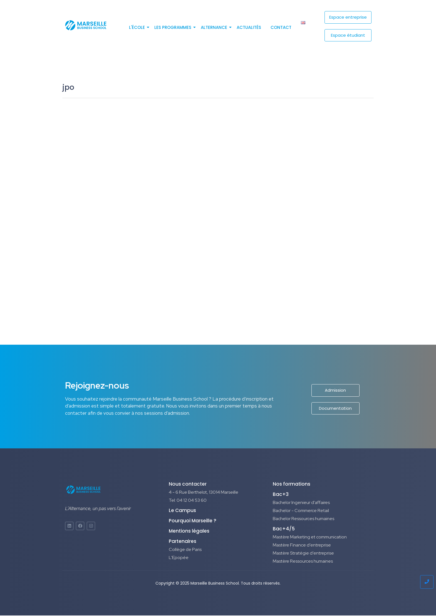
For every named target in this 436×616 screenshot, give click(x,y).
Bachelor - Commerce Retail (301, 511)
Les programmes (173, 27)
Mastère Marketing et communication (310, 538)
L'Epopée (179, 558)
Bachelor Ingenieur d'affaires (301, 503)
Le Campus (182, 511)
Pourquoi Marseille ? (192, 521)
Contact (281, 27)
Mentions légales (189, 531)
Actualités (249, 27)
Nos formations (291, 484)
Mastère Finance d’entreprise (302, 546)
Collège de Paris (185, 550)
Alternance (215, 27)
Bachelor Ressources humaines (303, 519)
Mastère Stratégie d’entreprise (303, 554)
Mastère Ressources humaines (303, 562)
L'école (138, 27)
